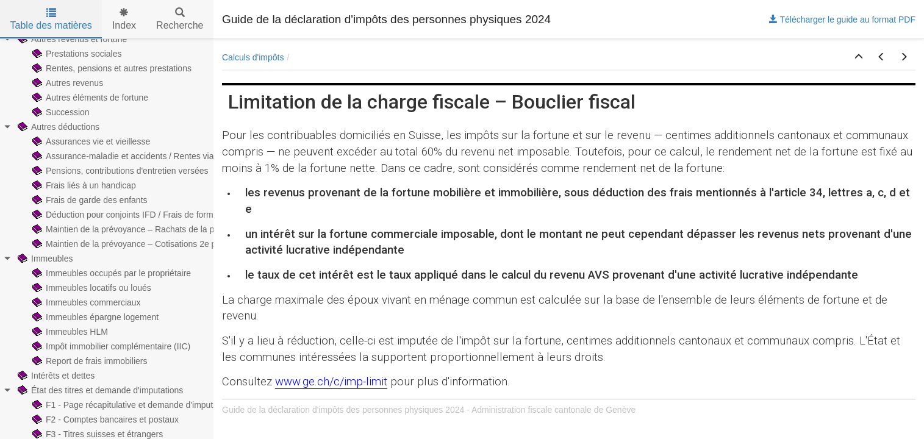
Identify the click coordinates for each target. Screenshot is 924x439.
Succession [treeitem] (60, 112)
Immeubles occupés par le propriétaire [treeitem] (110, 273)
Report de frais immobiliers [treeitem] (89, 361)
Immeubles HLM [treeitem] (69, 331)
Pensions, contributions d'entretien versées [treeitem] (119, 170)
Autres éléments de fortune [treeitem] (89, 97)
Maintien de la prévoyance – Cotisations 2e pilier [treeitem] (129, 244)
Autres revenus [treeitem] (66, 83)
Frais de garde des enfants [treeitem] (89, 200)
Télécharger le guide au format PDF (842, 19)
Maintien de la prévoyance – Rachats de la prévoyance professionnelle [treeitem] (171, 229)
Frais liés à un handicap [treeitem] (83, 185)
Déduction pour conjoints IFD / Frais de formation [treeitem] (131, 214)
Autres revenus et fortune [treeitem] (71, 39)
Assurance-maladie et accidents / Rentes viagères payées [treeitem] (147, 156)
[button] (858, 57)
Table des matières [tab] (51, 19)
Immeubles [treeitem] (44, 258)
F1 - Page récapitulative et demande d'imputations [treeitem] (133, 405)
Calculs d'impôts (253, 57)
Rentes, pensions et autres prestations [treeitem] (111, 68)
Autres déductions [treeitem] (57, 127)
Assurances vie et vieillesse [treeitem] (90, 141)
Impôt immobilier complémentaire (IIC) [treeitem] (110, 346)
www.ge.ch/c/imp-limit (331, 381)
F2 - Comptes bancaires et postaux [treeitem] (104, 419)
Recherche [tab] (179, 19)
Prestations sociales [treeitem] (76, 53)
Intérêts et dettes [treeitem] (55, 375)
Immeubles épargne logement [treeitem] (94, 317)
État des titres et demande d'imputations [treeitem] (99, 390)
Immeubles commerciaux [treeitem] (85, 302)
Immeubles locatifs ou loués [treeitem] (90, 287)
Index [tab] (124, 19)
